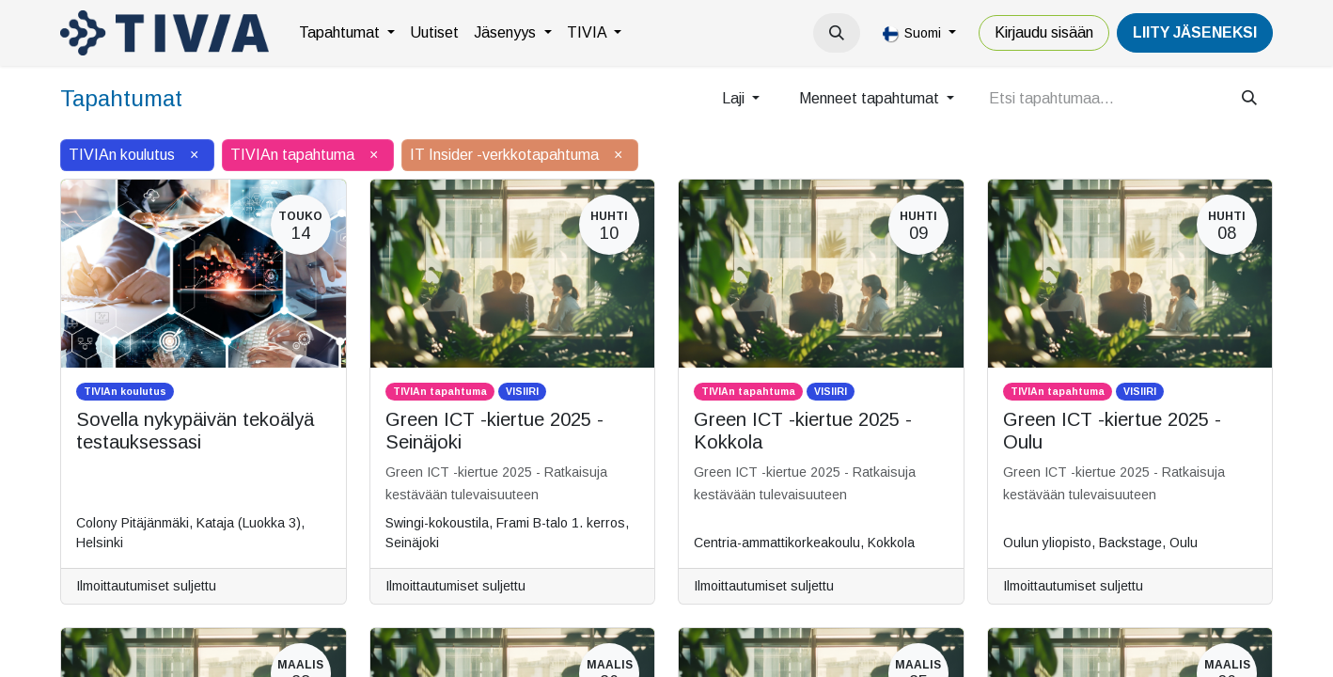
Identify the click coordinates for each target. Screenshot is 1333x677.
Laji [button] (735, 98)
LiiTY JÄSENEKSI (1195, 32)
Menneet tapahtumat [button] (871, 98)
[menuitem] (346, 33)
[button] (836, 33)
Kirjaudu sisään (1044, 32)
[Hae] (1249, 99)
